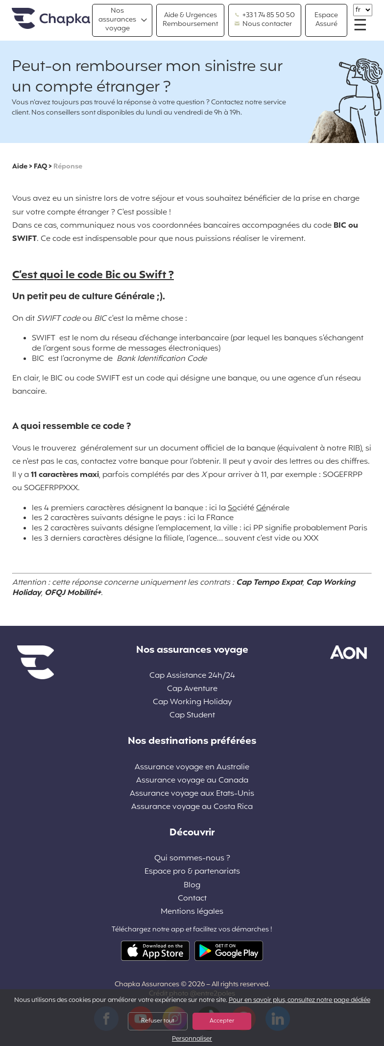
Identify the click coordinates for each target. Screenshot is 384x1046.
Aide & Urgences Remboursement (190, 19)
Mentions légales (192, 912)
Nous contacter (263, 24)
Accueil (51, 19)
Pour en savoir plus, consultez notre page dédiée (299, 1000)
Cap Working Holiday (192, 702)
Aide (19, 167)
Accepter (222, 1021)
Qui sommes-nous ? (192, 859)
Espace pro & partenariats (192, 872)
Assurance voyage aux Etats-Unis (192, 794)
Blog (192, 885)
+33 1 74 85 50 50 (265, 15)
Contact (192, 899)
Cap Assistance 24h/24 (192, 676)
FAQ (40, 167)
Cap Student (192, 716)
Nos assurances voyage (117, 20)
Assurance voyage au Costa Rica (192, 807)
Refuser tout (157, 1021)
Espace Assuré (326, 19)
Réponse (67, 167)
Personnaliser (192, 1039)
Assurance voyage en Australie (192, 767)
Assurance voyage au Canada (192, 781)
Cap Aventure (192, 689)
